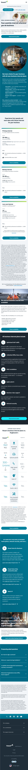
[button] (8, 9)
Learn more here (18, 285)
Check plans (15, 506)
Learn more (14, 232)
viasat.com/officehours (10, 265)
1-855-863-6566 (21, 9)
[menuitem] (7, 716)
